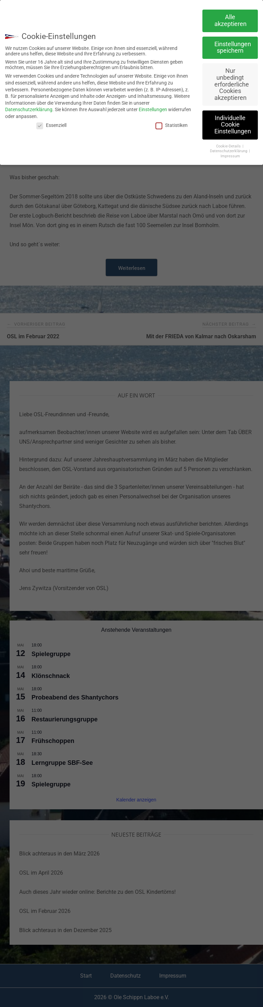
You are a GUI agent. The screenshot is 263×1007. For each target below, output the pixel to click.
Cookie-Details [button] (229, 146)
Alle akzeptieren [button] (230, 20)
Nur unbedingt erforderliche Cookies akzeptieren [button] (231, 84)
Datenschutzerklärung (28, 109)
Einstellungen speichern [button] (232, 47)
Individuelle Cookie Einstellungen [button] (232, 125)
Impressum (230, 156)
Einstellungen (153, 109)
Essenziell (51, 125)
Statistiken (171, 125)
